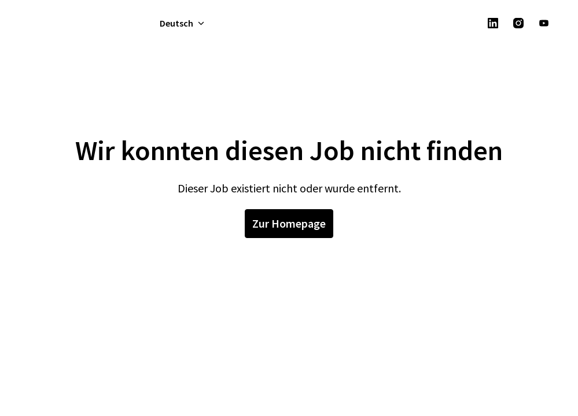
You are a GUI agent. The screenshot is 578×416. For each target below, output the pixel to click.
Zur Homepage (289, 223)
